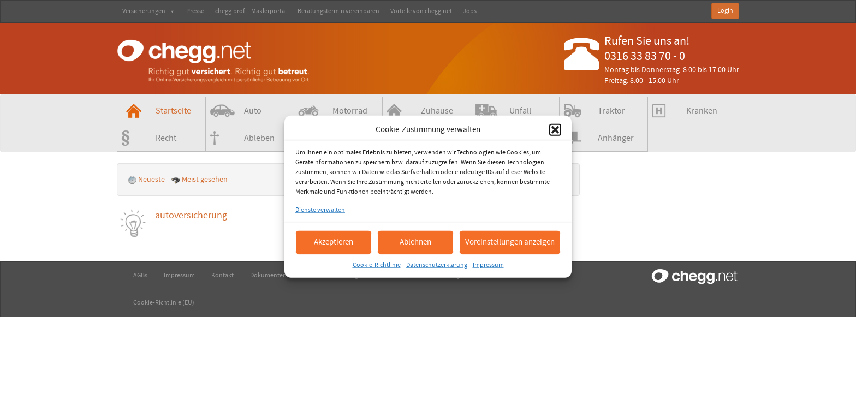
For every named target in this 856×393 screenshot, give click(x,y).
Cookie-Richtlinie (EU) (163, 303)
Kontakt (222, 275)
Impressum (488, 264)
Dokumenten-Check (278, 275)
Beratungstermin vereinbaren (338, 11)
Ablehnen (415, 242)
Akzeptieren (333, 242)
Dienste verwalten (320, 210)
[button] (555, 129)
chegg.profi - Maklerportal (251, 11)
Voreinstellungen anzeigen (510, 242)
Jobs (470, 11)
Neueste (147, 179)
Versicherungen (148, 11)
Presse (195, 11)
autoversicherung (191, 215)
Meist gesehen (200, 179)
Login (725, 11)
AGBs (140, 275)
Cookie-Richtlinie (377, 264)
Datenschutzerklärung (436, 264)
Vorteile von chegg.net (421, 11)
